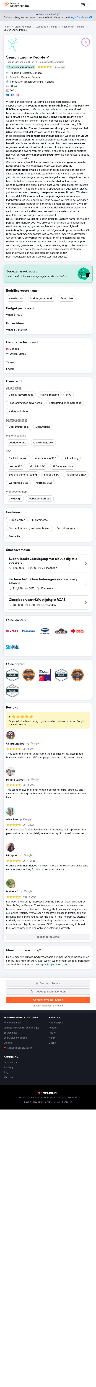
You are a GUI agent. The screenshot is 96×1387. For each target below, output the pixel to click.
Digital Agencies (23, 26)
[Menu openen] (89, 5)
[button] (20, 67)
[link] (83, 5)
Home (7, 26)
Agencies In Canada (46, 26)
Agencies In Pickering (73, 26)
